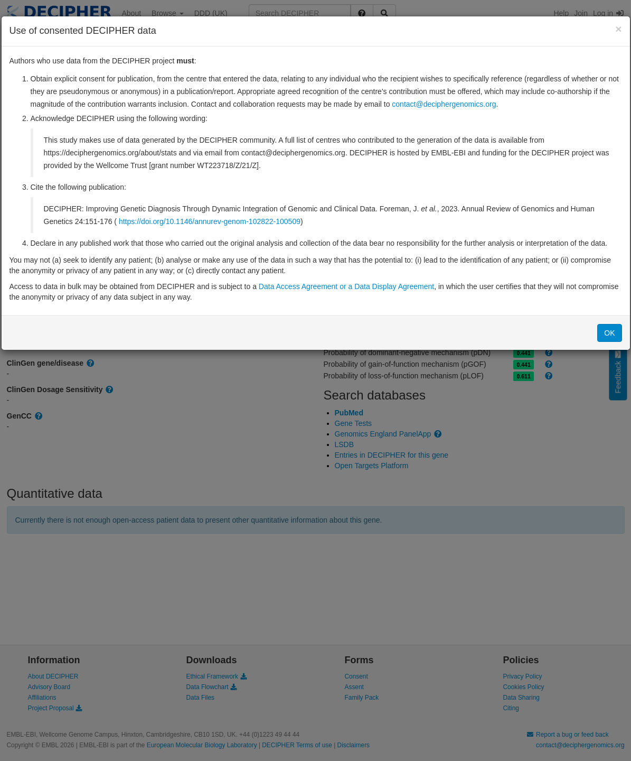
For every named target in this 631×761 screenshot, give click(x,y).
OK (609, 333)
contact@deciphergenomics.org (444, 104)
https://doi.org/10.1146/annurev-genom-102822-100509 (209, 221)
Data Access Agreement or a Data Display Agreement (346, 286)
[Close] (618, 28)
